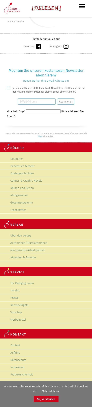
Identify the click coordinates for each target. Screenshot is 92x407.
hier (40, 136)
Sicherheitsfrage (16, 111)
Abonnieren (65, 101)
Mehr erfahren (50, 391)
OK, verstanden (46, 399)
